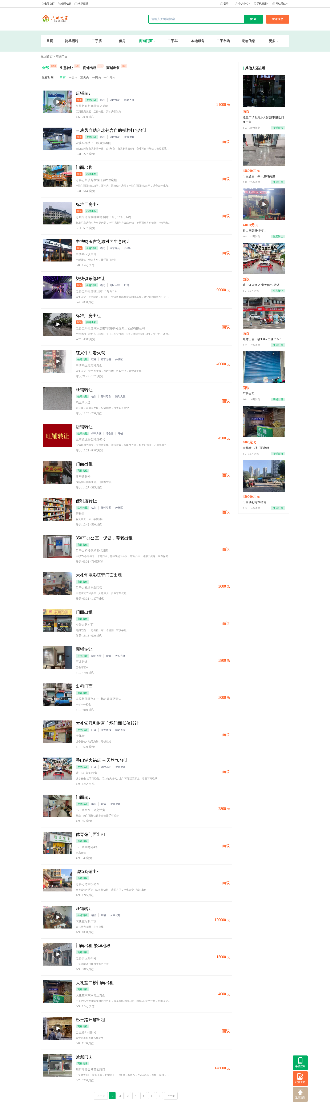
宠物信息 (248, 41)
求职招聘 (83, 3)
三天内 (84, 77)
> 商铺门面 (60, 56)
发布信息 (277, 19)
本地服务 (198, 41)
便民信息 (66, 3)
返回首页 (47, 56)
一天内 (73, 77)
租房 (122, 41)
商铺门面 (146, 41)
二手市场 (223, 41)
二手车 (173, 41)
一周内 (96, 77)
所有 (63, 77)
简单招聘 (71, 41)
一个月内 (109, 77)
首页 (49, 41)
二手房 (97, 41)
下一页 (171, 1095)
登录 (226, 3)
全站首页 (49, 3)
